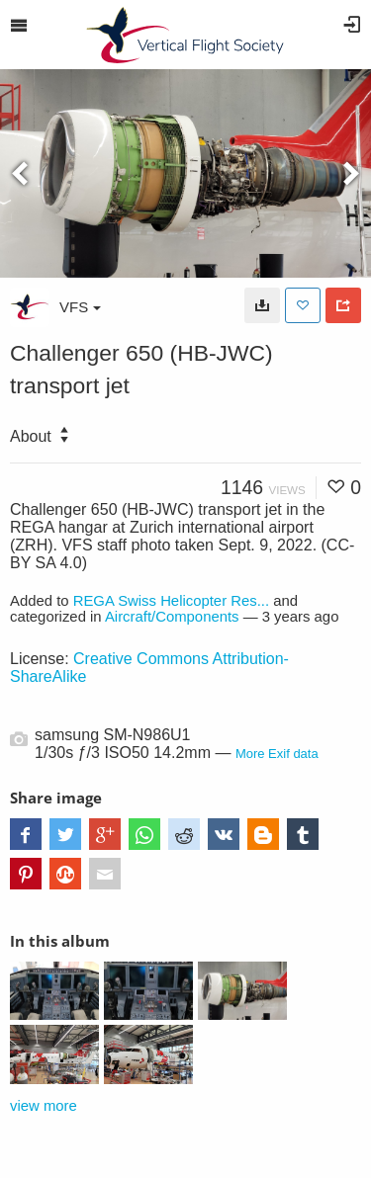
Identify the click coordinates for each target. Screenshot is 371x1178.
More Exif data (277, 753)
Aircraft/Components (172, 617)
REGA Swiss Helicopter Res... (171, 601)
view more (43, 1106)
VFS (80, 306)
